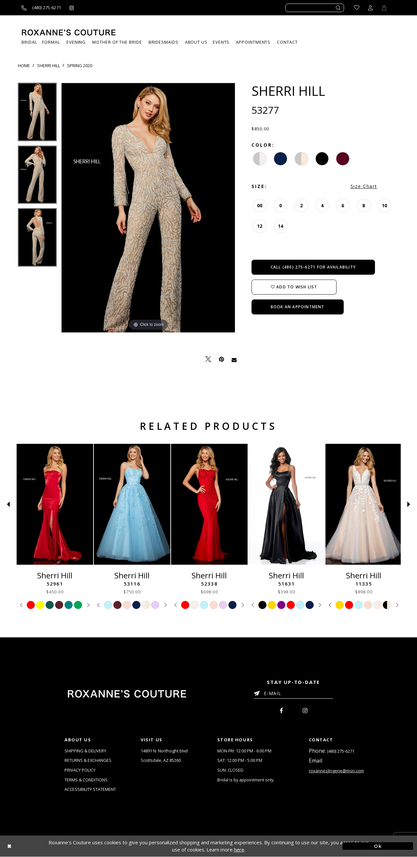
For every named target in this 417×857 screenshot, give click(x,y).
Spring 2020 (79, 65)
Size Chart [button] (364, 186)
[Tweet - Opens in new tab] (208, 359)
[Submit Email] (258, 692)
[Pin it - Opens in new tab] (221, 359)
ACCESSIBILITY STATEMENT (90, 790)
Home (24, 65)
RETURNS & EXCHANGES (88, 760)
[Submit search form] (338, 8)
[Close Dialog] (39, 846)
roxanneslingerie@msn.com (336, 771)
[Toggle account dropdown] (370, 7)
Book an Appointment (297, 307)
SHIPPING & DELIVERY (85, 751)
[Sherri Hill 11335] (363, 504)
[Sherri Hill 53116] (132, 504)
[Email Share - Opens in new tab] (234, 359)
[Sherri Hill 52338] (209, 504)
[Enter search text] (314, 8)
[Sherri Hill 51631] (286, 504)
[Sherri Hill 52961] (55, 504)
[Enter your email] (293, 694)
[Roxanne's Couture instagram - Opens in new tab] (72, 7)
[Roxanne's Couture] (69, 32)
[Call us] (41, 7)
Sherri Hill (48, 65)
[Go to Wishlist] (357, 7)
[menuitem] (221, 42)
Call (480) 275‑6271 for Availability (313, 267)
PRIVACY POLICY (80, 770)
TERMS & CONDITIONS (86, 780)
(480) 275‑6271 (340, 751)
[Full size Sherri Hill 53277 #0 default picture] (148, 207)
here (239, 850)
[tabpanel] (37, 114)
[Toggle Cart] (384, 7)
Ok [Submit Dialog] (377, 846)
